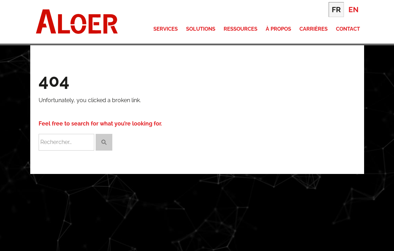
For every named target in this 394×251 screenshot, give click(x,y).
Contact (348, 29)
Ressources (240, 29)
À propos (278, 29)
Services (165, 29)
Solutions (200, 29)
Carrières (313, 29)
